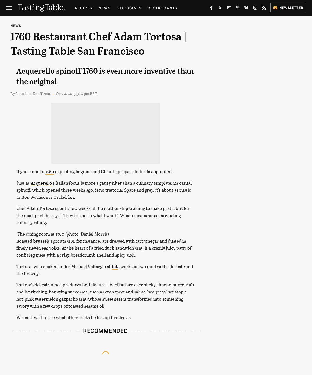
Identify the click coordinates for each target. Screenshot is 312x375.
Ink (115, 266)
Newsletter (288, 7)
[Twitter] (220, 8)
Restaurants (162, 7)
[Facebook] (211, 8)
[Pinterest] (237, 8)
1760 (49, 171)
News (104, 7)
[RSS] (264, 8)
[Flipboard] (228, 8)
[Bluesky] (246, 8)
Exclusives (129, 7)
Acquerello (41, 183)
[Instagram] (255, 8)
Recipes (83, 7)
